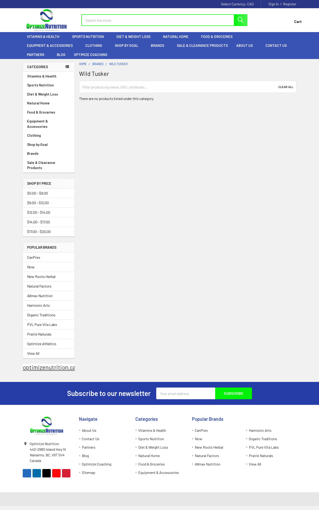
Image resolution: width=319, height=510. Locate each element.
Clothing (95, 49)
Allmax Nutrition (40, 299)
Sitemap (88, 476)
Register (289, 4)
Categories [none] (37, 71)
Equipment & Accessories (52, 49)
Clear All (285, 91)
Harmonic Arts (38, 309)
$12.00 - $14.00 (38, 216)
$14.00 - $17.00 (38, 226)
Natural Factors (39, 290)
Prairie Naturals (39, 338)
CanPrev (33, 261)
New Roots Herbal (41, 280)
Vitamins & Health (45, 40)
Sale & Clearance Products (202, 49)
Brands (159, 49)
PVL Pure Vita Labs (42, 328)
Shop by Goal (128, 49)
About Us (246, 49)
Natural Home (178, 40)
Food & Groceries (219, 40)
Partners (37, 58)
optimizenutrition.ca (49, 371)
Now (31, 271)
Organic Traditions (41, 319)
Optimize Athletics (41, 347)
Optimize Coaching (90, 58)
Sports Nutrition (90, 40)
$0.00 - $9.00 (37, 197)
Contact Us (276, 49)
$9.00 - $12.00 (38, 207)
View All (33, 357)
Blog (61, 58)
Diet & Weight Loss (135, 40)
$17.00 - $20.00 (39, 235)
